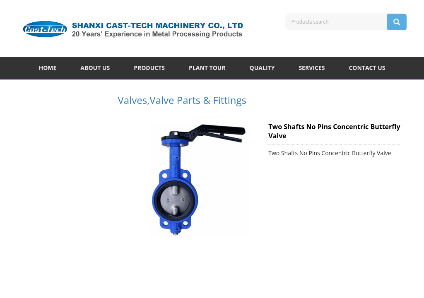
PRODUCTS (149, 68)
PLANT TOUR (207, 68)
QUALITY (262, 68)
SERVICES (312, 68)
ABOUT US (95, 68)
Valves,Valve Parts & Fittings (182, 100)
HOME (47, 68)
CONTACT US (367, 68)
